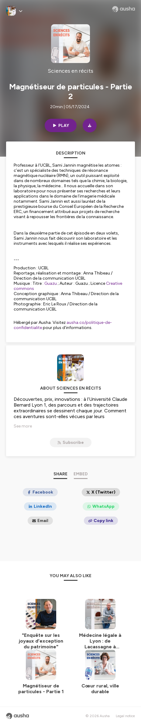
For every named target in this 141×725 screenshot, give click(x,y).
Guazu (50, 283)
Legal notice (125, 716)
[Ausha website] (123, 9)
